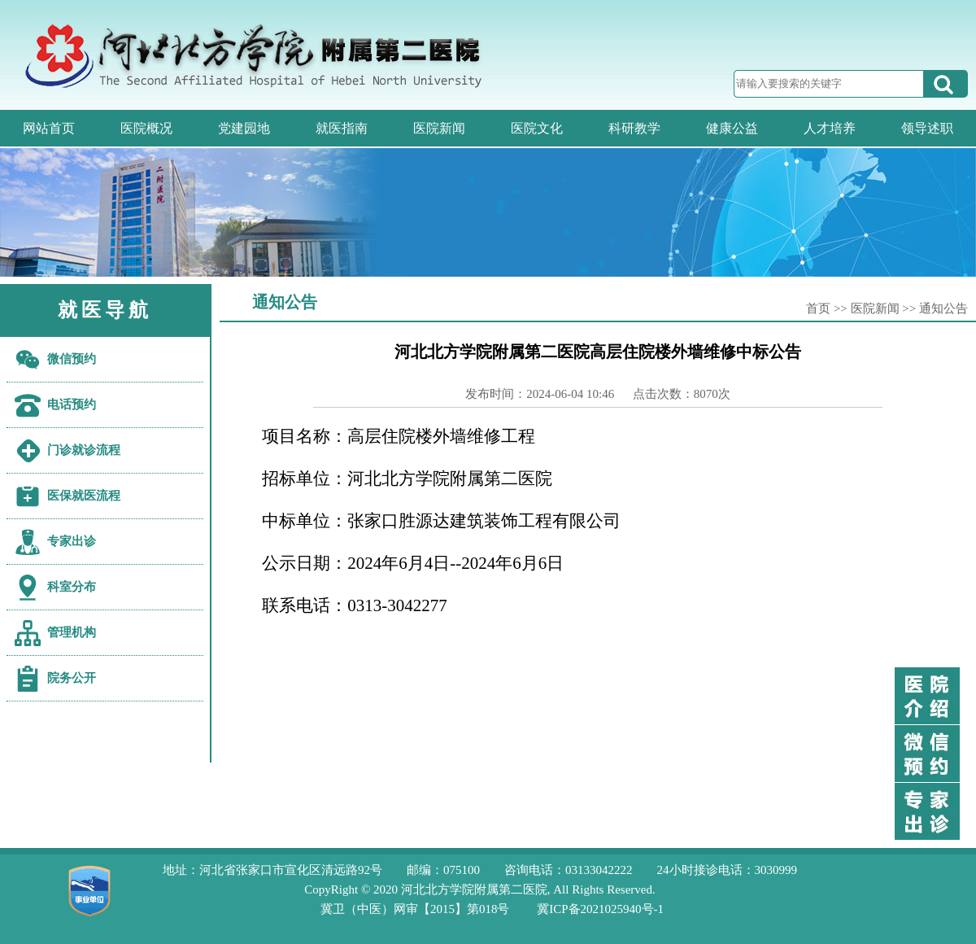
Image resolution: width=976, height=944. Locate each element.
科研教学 (634, 128)
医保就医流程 (83, 495)
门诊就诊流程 (83, 450)
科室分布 (71, 586)
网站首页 (49, 128)
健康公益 (732, 128)
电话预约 (71, 404)
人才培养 (830, 128)
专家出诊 (71, 541)
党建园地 (244, 128)
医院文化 (537, 128)
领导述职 (927, 128)
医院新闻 (439, 128)
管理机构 (71, 632)
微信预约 (71, 358)
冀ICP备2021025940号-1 (600, 909)
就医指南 (342, 128)
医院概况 (146, 128)
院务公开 (71, 677)
